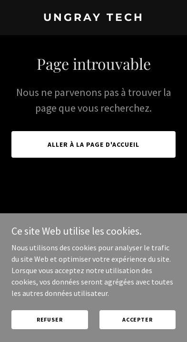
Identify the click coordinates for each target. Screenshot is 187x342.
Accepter (137, 326)
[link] (93, 18)
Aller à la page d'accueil (93, 144)
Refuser (50, 326)
